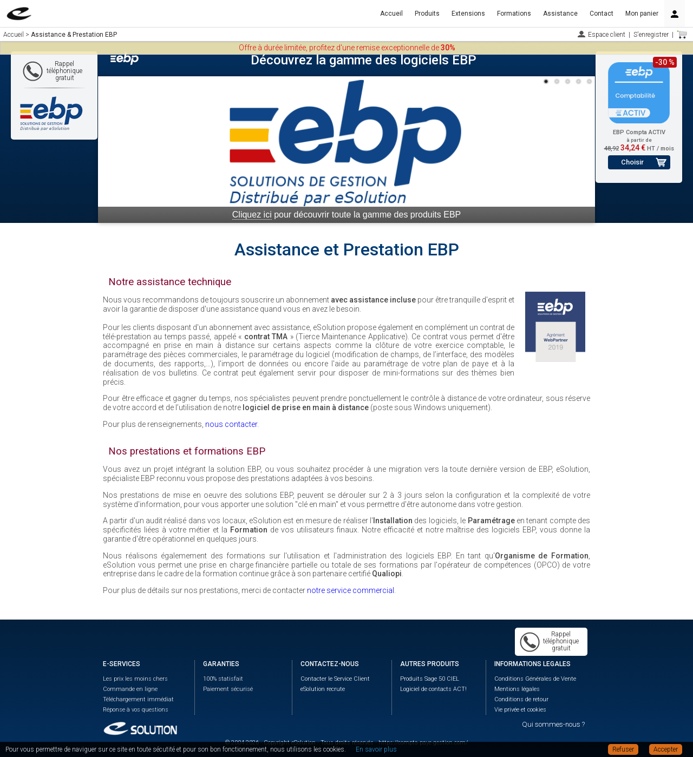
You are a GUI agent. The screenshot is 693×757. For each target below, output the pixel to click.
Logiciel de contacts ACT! (433, 689)
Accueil (391, 13)
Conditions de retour (521, 699)
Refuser (623, 749)
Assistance (560, 13)
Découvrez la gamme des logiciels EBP (363, 60)
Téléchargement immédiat (138, 699)
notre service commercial (350, 590)
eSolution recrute (322, 689)
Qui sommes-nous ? (553, 724)
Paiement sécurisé (228, 689)
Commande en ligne (130, 689)
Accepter (665, 749)
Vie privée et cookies (520, 709)
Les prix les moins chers (135, 678)
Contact (601, 13)
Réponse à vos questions (135, 709)
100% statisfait (223, 678)
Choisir (632, 162)
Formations (514, 13)
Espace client (606, 34)
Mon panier (641, 13)
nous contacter (231, 424)
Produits (427, 13)
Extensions (468, 13)
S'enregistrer (651, 34)
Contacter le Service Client (335, 678)
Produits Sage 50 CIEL (429, 678)
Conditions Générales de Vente (535, 678)
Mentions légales (517, 689)
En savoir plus (376, 749)
